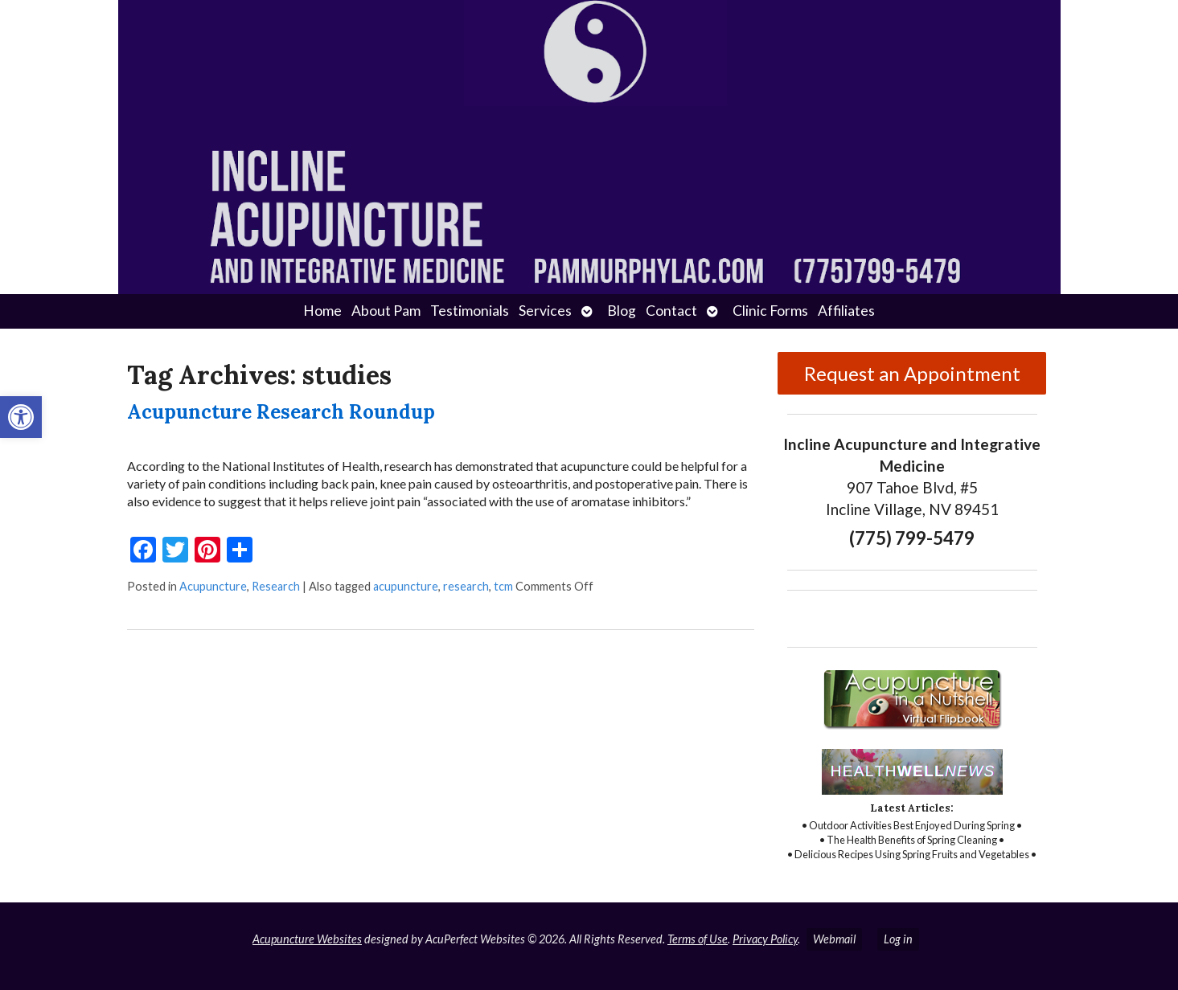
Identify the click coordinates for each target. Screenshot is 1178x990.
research (466, 586)
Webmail (834, 939)
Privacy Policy (765, 939)
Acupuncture (213, 586)
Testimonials (469, 310)
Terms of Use (697, 939)
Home (322, 310)
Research (276, 586)
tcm (503, 586)
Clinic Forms (770, 310)
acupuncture (405, 586)
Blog (621, 310)
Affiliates (846, 310)
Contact (671, 310)
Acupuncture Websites (307, 939)
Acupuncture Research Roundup (281, 411)
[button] (21, 417)
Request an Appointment (912, 373)
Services (545, 310)
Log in (898, 939)
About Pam (386, 310)
